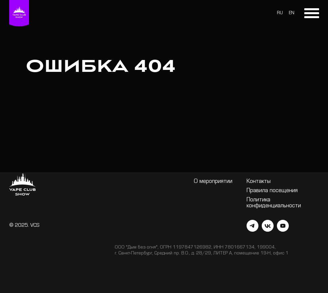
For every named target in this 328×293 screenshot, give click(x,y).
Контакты (259, 182)
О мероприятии (213, 182)
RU (280, 13)
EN (291, 13)
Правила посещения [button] (272, 191)
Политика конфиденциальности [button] (274, 203)
